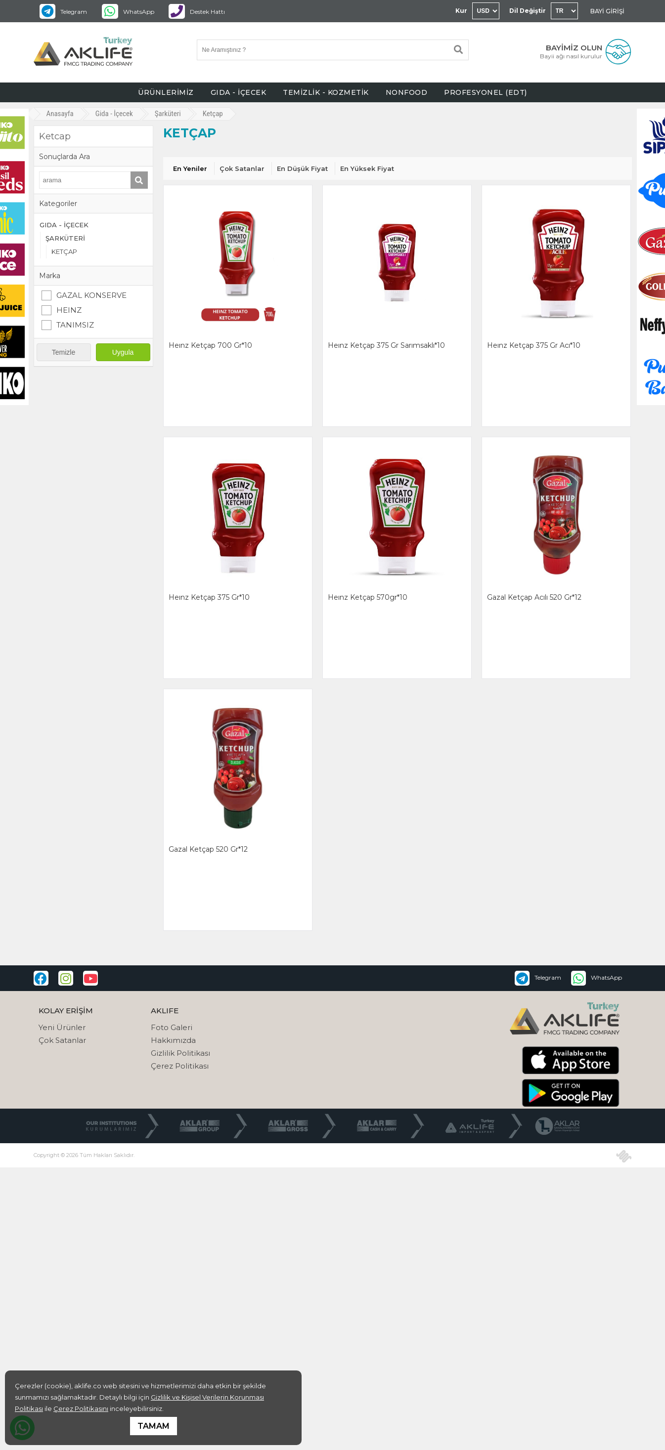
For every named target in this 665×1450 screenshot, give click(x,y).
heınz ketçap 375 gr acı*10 (533, 345)
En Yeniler (190, 168)
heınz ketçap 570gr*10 (367, 597)
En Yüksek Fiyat (367, 168)
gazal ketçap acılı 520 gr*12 (534, 597)
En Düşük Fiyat (302, 168)
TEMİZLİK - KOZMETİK (326, 92)
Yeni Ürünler (62, 1027)
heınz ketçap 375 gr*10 (209, 597)
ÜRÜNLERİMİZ (166, 92)
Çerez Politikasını (80, 1408)
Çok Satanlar (242, 168)
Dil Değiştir (527, 10)
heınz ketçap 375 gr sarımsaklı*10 (386, 345)
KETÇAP (64, 251)
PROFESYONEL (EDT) (485, 92)
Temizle (63, 352)
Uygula (123, 352)
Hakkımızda (173, 1040)
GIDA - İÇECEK (238, 92)
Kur (461, 10)
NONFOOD (407, 92)
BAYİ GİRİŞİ (607, 11)
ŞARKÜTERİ (65, 238)
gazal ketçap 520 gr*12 (208, 849)
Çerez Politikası (180, 1066)
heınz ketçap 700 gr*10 (210, 345)
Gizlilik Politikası (180, 1053)
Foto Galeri (171, 1027)
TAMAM (153, 1426)
